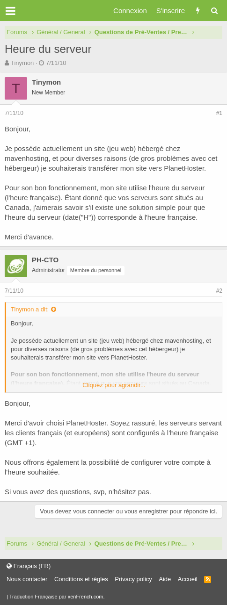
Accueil (188, 579)
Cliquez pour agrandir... (113, 385)
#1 (219, 113)
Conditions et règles (81, 579)
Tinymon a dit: (30, 309)
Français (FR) (29, 565)
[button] (10, 10)
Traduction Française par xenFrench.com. (57, 596)
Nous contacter (27, 579)
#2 (219, 291)
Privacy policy (133, 579)
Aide (165, 579)
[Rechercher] (214, 10)
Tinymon (22, 62)
